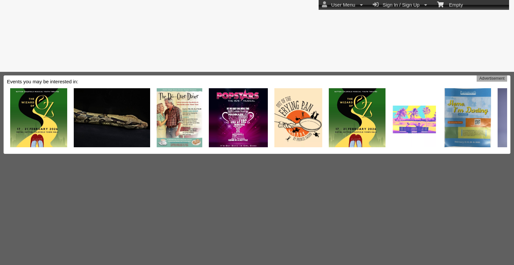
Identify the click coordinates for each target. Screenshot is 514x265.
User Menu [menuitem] (342, 4)
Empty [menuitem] (450, 4)
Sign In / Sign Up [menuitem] (400, 4)
